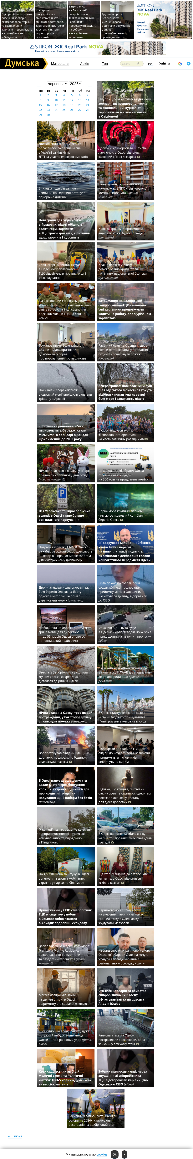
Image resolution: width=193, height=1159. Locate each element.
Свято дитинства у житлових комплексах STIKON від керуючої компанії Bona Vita (123, 190)
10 (56, 100)
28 (87, 110)
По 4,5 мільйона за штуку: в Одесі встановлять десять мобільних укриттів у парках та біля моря (64, 878)
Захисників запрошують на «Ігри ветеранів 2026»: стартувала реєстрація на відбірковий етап (93, 1120)
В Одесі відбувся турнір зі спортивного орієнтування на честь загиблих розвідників (123, 434)
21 (87, 105)
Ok (115, 1154)
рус (150, 63)
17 (56, 105)
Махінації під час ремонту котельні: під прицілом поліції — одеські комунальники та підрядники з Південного (65, 835)
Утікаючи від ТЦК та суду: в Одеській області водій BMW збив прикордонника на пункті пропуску (125, 634)
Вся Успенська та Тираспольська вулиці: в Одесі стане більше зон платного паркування (64, 515)
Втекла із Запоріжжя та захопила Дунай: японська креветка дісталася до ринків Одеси (63, 676)
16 (48, 105)
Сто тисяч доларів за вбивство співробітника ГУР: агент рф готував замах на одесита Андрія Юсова (123, 997)
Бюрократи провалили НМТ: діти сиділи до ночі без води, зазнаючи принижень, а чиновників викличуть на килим (124, 755)
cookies (102, 1154)
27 (79, 110)
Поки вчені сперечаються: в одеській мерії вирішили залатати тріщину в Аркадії (65, 394)
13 (79, 100)
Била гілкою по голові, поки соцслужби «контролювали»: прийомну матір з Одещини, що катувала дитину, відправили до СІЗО (123, 591)
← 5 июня (15, 1136)
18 (63, 105)
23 (48, 110)
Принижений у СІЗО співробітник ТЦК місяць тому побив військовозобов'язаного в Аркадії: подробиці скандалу (65, 916)
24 (56, 110)
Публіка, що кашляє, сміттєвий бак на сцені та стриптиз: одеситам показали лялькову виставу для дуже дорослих (125, 795)
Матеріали (60, 63)
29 (40, 115)
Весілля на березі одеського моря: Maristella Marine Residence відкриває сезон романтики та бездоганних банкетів (64, 954)
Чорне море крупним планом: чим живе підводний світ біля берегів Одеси (121, 515)
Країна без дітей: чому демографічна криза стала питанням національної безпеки (123, 271)
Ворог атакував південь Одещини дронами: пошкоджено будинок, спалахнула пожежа (64, 757)
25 (63, 110)
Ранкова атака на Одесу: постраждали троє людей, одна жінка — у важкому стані (122, 1039)
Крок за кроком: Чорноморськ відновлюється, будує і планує (121, 233)
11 (63, 100)
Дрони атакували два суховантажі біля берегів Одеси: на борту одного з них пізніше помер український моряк (64, 593)
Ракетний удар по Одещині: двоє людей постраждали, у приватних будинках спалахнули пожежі (124, 351)
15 (40, 105)
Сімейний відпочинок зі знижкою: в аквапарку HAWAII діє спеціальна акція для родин (124, 674)
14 (87, 100)
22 (40, 110)
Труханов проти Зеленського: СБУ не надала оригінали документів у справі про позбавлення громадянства (116, 25)
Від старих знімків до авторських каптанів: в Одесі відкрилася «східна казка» (123, 878)
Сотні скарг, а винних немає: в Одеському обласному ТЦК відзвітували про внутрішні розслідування (62, 271)
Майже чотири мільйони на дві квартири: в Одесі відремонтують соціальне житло (63, 999)
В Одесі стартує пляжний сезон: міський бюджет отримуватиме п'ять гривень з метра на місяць (122, 717)
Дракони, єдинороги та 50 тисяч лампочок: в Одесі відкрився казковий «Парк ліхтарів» (123, 152)
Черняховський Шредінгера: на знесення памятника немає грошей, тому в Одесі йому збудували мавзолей (121, 916)
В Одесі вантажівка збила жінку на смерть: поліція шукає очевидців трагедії (125, 838)
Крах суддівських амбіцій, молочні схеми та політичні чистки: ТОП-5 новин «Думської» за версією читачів (65, 1077)
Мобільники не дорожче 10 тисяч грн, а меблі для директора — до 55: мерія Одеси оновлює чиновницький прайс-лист (64, 634)
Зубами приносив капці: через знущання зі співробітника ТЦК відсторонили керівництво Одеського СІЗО (123, 1077)
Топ (105, 63)
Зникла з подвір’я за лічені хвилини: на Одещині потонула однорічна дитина (62, 192)
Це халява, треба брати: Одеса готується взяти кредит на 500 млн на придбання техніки (124, 475)
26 (71, 110)
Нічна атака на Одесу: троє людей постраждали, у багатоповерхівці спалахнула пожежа (66, 717)
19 (71, 105)
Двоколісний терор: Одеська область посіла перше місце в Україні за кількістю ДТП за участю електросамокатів (63, 150)
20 (79, 105)
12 (71, 100)
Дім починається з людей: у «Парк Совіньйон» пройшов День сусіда (64, 475)
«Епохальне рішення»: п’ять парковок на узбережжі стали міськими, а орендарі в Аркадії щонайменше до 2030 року (63, 432)
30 (48, 115)
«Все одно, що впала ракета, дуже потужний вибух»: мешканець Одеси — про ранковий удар (65, 1037)
